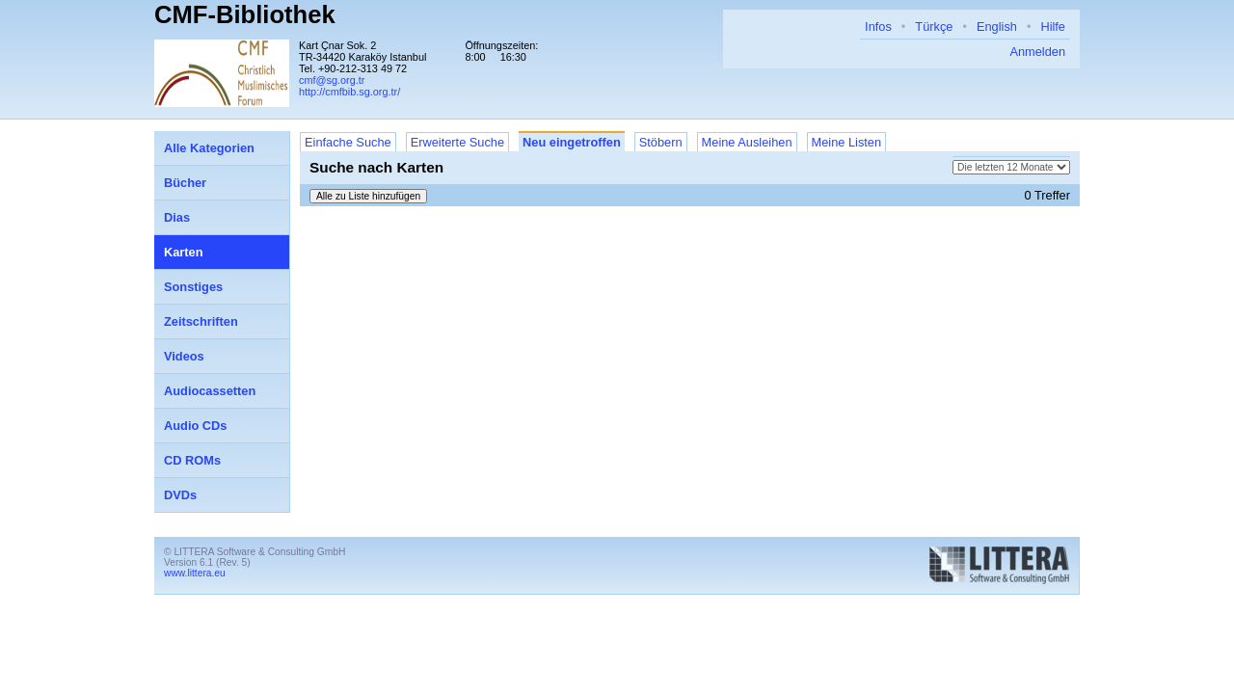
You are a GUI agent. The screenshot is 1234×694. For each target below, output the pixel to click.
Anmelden (1037, 51)
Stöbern (661, 142)
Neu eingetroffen (572, 142)
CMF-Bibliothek (244, 14)
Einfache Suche (348, 142)
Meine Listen (847, 142)
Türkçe (933, 26)
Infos (878, 26)
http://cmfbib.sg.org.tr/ (349, 91)
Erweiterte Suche (457, 142)
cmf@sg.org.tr (331, 80)
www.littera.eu (195, 573)
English (997, 26)
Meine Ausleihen (747, 142)
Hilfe (1052, 26)
